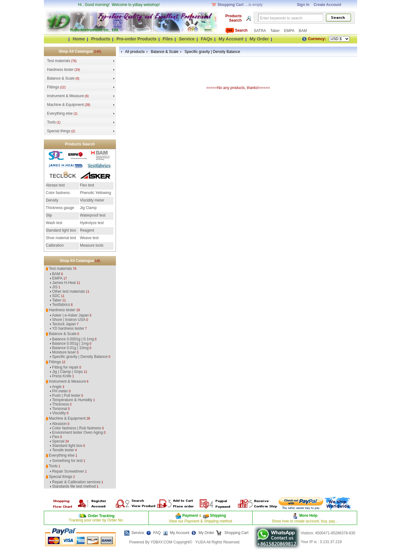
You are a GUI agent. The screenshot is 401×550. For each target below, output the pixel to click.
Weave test (89, 238)
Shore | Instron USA (69, 319)
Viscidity (59, 413)
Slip (49, 215)
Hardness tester (60, 69)
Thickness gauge (60, 208)
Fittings (53, 87)
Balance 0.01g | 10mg (70, 348)
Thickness (60, 404)
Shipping (217, 515)
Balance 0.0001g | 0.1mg (73, 339)
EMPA (289, 31)
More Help (308, 515)
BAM (303, 31)
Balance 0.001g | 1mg (70, 343)
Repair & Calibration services (76, 482)
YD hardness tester (68, 328)
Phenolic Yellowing (95, 193)
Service (187, 38)
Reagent (87, 230)
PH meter (60, 391)
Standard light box (61, 230)
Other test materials (68, 291)
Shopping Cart (235, 533)
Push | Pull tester (66, 395)
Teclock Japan (64, 324)
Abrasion (59, 424)
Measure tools (91, 245)
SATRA (260, 31)
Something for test (67, 460)
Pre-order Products (137, 38)
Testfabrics (61, 304)
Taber (275, 31)
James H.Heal (64, 282)
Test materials (58, 61)
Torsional (59, 408)
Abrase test (55, 185)
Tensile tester (63, 450)
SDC (56, 296)
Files (168, 38)
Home (79, 38)
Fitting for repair (65, 367)
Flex (55, 437)
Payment (190, 515)
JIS (54, 287)
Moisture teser (64, 352)
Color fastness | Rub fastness (76, 428)
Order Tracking (101, 516)
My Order (259, 38)
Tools (51, 122)
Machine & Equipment (65, 104)
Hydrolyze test (92, 223)
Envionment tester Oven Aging (77, 432)
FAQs (206, 38)
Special (58, 441)
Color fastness (58, 193)
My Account (231, 38)
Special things (58, 131)
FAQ (157, 533)
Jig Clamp (88, 208)
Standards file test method (74, 486)
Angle (57, 387)
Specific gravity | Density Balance (79, 356)
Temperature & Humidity (72, 400)
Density (52, 200)
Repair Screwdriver (68, 471)
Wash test (54, 223)
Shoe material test (61, 238)
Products (100, 38)
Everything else (60, 113)
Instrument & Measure (65, 96)
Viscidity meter (92, 200)
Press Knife (61, 376)
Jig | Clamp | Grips (67, 371)
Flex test (87, 185)
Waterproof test (93, 215)
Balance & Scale (61, 78)
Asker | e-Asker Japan (70, 315)
